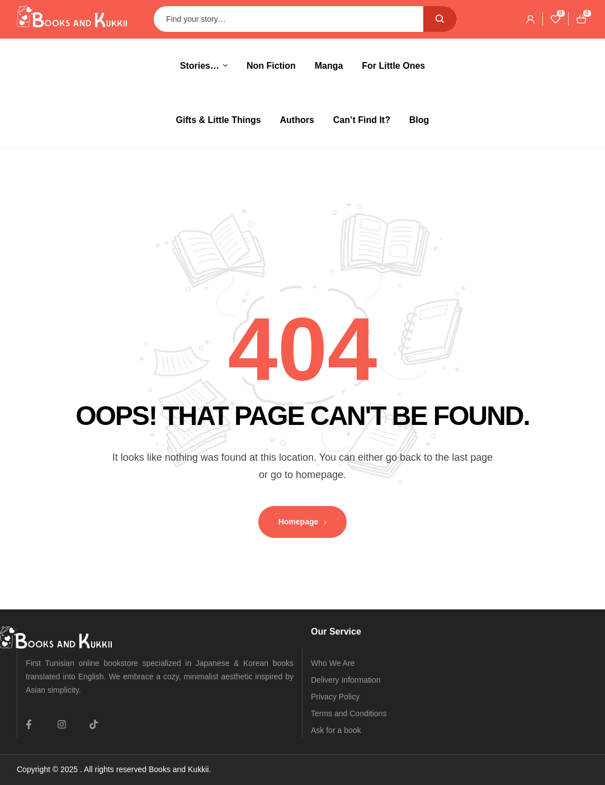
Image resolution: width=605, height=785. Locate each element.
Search (440, 19)
